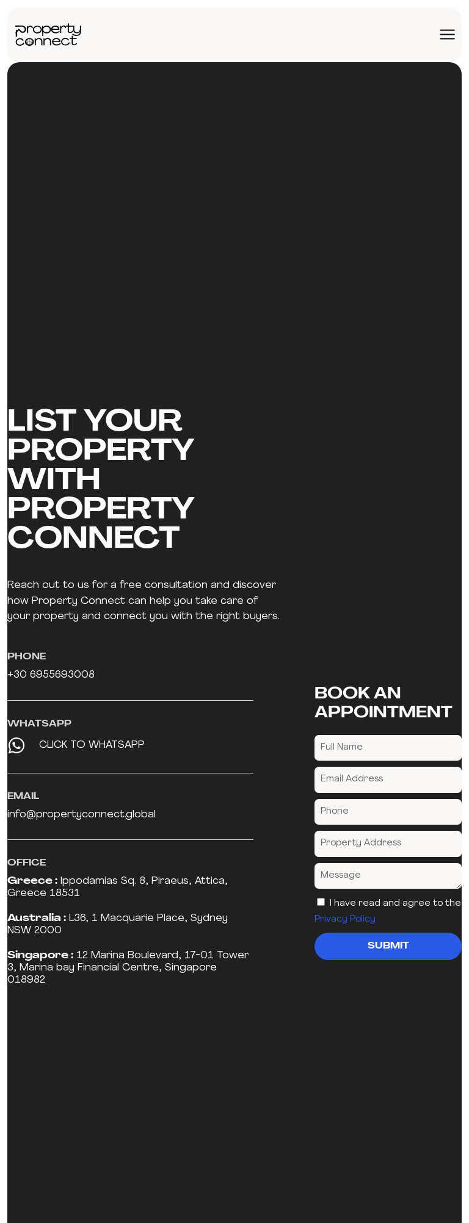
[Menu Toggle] (447, 34)
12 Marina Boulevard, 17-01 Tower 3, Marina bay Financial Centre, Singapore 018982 (128, 968)
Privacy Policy (345, 919)
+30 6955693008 (51, 675)
